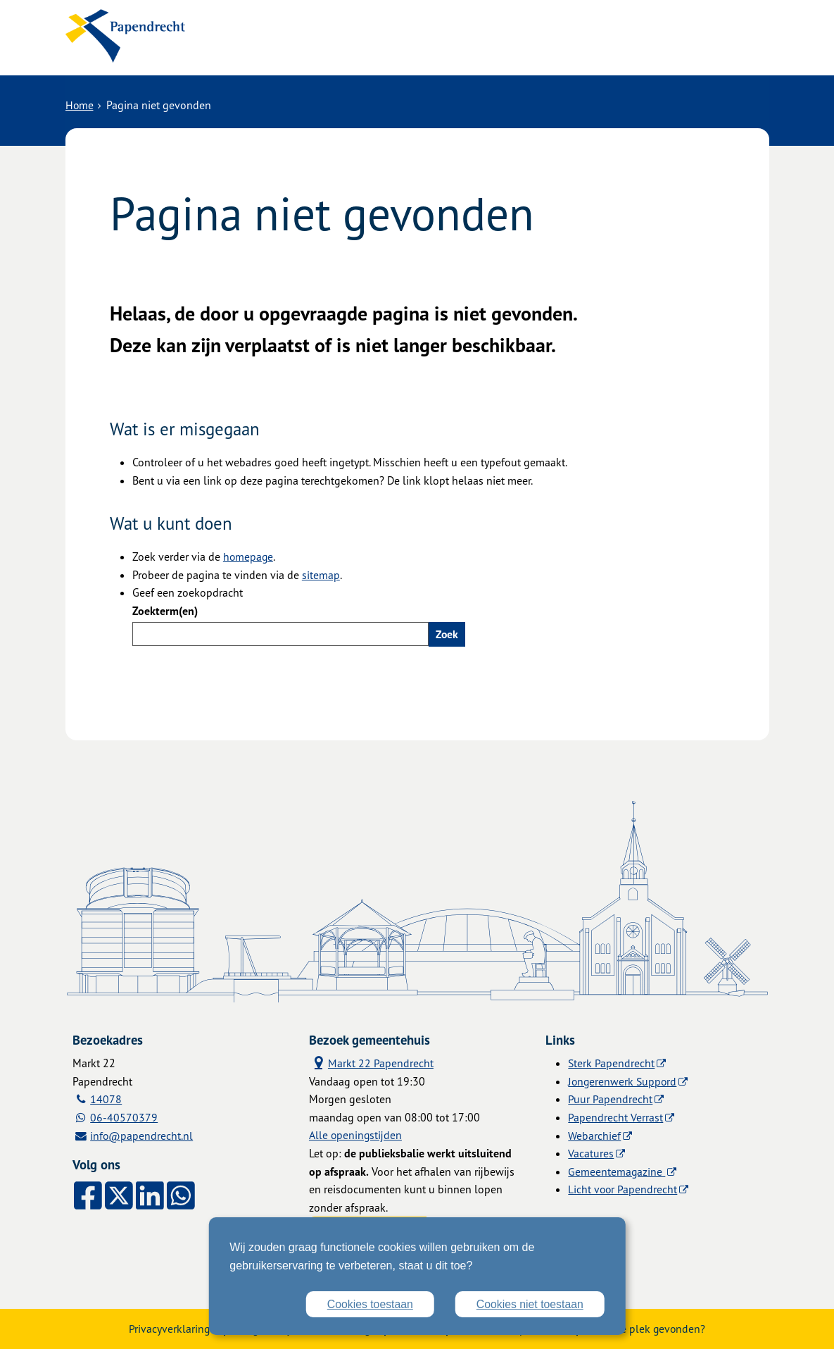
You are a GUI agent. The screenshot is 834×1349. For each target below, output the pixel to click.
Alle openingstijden (356, 1134)
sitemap (321, 573)
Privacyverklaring (166, 1328)
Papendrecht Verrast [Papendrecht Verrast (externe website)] (615, 1116)
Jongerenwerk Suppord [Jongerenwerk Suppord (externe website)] (623, 1080)
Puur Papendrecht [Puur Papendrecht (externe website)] (610, 1097)
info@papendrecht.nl (142, 1134)
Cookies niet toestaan (529, 1304)
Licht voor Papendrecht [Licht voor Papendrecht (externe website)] (623, 1188)
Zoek (447, 632)
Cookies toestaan (368, 1304)
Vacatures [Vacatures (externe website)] (591, 1152)
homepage (248, 555)
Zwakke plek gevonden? (650, 1328)
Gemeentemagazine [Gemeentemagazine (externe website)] (617, 1170)
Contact (367, 47)
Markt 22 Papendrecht (371, 1061)
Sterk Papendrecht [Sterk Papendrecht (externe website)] (611, 1062)
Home (79, 104)
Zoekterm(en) (165, 609)
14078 (106, 1097)
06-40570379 (124, 1116)
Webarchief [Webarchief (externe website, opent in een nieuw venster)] (594, 1134)
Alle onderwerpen (271, 47)
